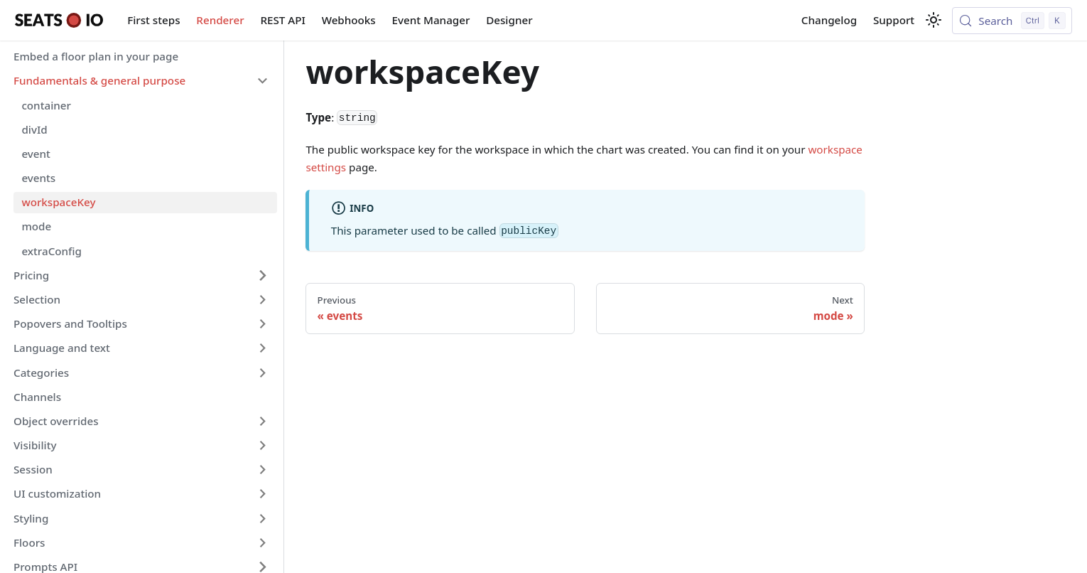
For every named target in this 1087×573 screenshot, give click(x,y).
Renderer (220, 20)
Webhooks (349, 20)
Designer (509, 20)
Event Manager (431, 20)
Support (893, 20)
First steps (153, 20)
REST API (282, 20)
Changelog (829, 20)
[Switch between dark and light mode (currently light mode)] (933, 20)
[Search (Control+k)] (1012, 20)
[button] (141, 81)
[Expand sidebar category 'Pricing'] (262, 275)
